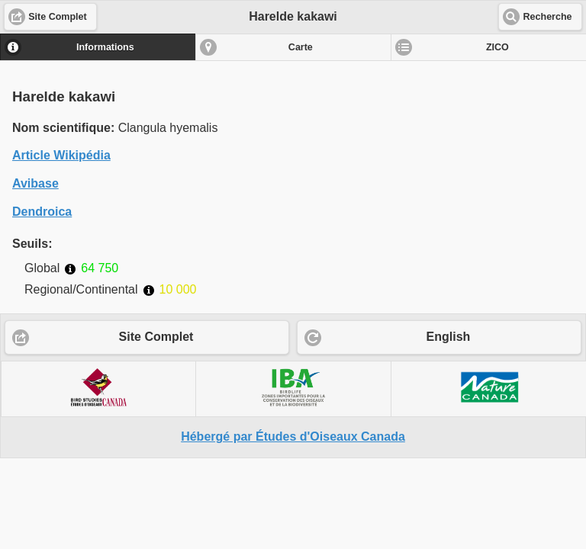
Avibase (35, 183)
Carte (300, 47)
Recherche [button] (547, 16)
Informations (105, 47)
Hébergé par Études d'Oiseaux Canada (293, 436)
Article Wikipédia (61, 155)
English (449, 336)
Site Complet (156, 336)
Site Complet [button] (57, 16)
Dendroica (42, 211)
